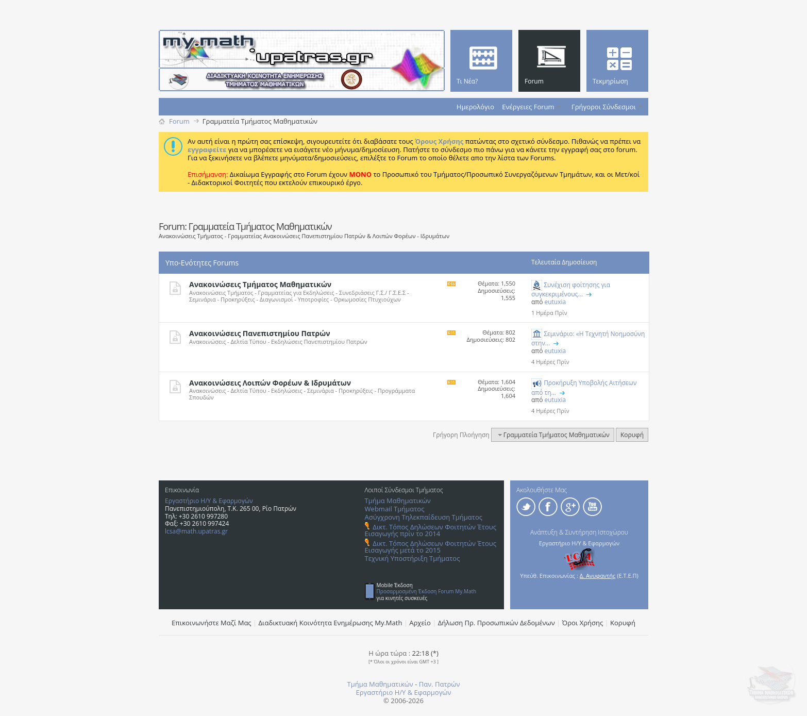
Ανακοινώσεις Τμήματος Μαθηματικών (260, 284)
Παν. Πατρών (439, 684)
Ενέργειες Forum (528, 106)
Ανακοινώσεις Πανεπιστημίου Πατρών (259, 333)
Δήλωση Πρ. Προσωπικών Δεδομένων (496, 622)
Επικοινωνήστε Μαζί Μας (211, 622)
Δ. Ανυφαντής (598, 575)
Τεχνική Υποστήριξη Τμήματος (412, 558)
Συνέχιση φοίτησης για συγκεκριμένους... (570, 289)
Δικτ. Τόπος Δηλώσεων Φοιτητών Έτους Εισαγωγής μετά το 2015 (430, 547)
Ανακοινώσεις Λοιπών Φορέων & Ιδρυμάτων (270, 383)
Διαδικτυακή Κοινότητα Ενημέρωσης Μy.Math (330, 622)
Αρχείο (420, 622)
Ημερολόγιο (475, 106)
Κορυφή (632, 434)
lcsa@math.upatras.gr (196, 531)
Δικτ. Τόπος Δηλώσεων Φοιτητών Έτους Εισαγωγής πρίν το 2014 (430, 530)
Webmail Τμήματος (395, 508)
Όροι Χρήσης (582, 622)
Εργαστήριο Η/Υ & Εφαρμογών (209, 500)
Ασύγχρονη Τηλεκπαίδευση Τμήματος (423, 517)
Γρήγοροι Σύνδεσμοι (603, 106)
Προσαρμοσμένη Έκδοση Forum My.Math (427, 591)
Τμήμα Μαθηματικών (398, 500)
